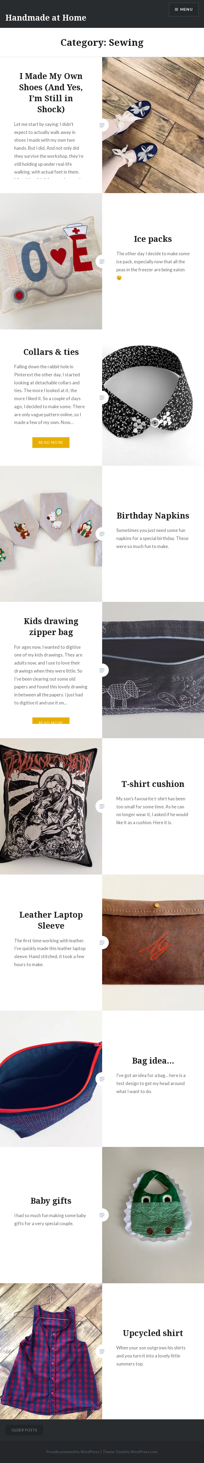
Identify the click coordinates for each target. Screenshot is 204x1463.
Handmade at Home (45, 17)
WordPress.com (143, 1451)
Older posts (24, 1430)
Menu (186, 9)
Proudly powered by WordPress (72, 1451)
